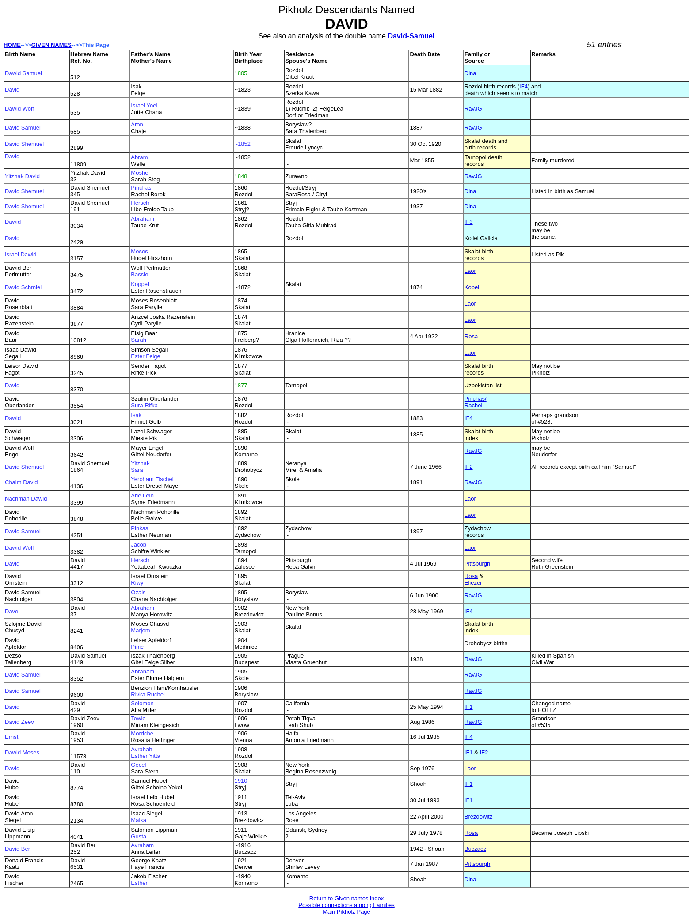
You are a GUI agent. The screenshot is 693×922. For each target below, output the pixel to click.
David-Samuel (411, 36)
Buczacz (475, 848)
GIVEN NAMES (51, 45)
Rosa (471, 336)
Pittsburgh (478, 563)
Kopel (472, 287)
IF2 (469, 466)
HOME (12, 45)
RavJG (473, 108)
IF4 (523, 86)
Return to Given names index (346, 898)
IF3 (469, 221)
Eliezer (473, 582)
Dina (470, 73)
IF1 (469, 707)
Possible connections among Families (346, 905)
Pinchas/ (476, 398)
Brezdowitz (479, 816)
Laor (470, 271)
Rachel (473, 405)
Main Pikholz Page (346, 911)
